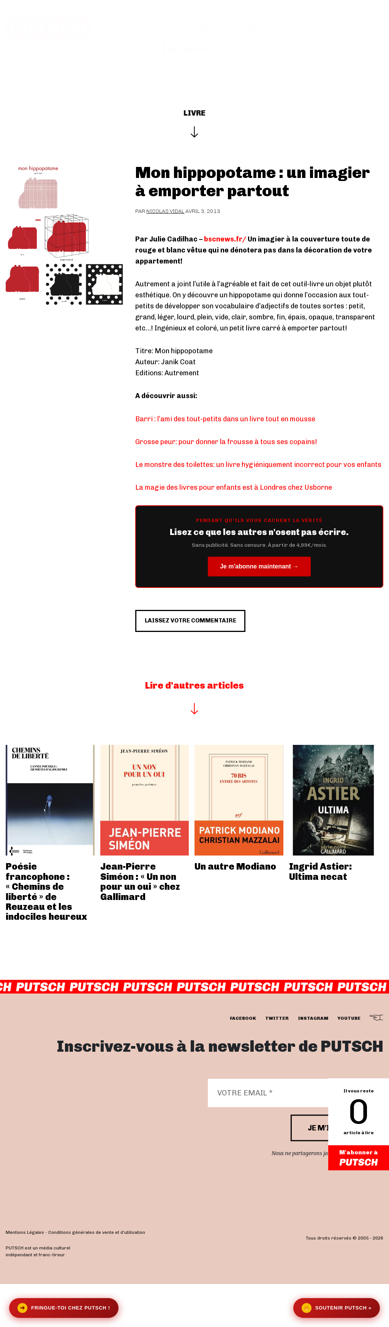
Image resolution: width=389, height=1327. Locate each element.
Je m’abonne (300, 27)
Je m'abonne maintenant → (259, 566)
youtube (349, 1061)
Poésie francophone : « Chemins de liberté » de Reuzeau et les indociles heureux (46, 934)
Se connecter (190, 49)
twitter (277, 1061)
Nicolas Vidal (165, 211)
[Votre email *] (292, 1136)
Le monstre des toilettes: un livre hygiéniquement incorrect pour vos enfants (258, 464)
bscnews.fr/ (225, 239)
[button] (379, 50)
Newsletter (353, 27)
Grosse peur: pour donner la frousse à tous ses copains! (226, 442)
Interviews (152, 27)
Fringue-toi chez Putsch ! (63, 1308)
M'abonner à (359, 1158)
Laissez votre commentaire (211, 658)
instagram (313, 1061)
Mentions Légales (25, 1275)
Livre (194, 112)
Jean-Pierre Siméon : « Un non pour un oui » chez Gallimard (140, 924)
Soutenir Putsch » (337, 1308)
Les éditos (248, 27)
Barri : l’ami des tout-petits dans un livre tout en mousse (225, 419)
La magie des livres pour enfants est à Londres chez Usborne (233, 487)
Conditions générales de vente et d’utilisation (96, 1275)
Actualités (201, 27)
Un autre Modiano (235, 909)
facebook (243, 1061)
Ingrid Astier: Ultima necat (320, 914)
